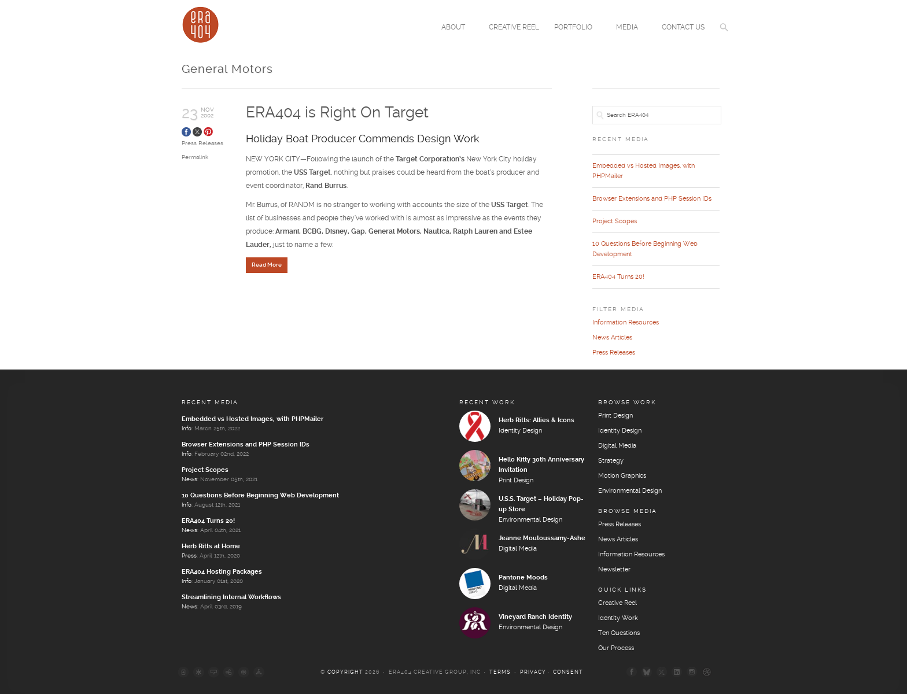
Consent (568, 672)
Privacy (533, 672)
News (189, 479)
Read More (267, 265)
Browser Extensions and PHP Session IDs (651, 198)
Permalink (195, 157)
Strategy (611, 460)
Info (186, 428)
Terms (500, 672)
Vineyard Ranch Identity (535, 617)
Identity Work (618, 618)
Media (628, 28)
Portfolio (575, 28)
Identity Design (520, 430)
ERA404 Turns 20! (618, 277)
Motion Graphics (622, 475)
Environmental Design (530, 519)
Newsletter (614, 569)
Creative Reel (514, 27)
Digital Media (518, 548)
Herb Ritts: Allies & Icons (536, 420)
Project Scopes (614, 221)
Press (189, 556)
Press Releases (202, 143)
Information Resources (625, 322)
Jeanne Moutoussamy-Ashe (542, 538)
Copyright (345, 672)
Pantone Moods (523, 577)
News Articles (612, 337)
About (454, 28)
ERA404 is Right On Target (337, 113)
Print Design (516, 480)
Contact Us (683, 27)
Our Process (616, 648)
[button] (724, 34)
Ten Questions (619, 633)
